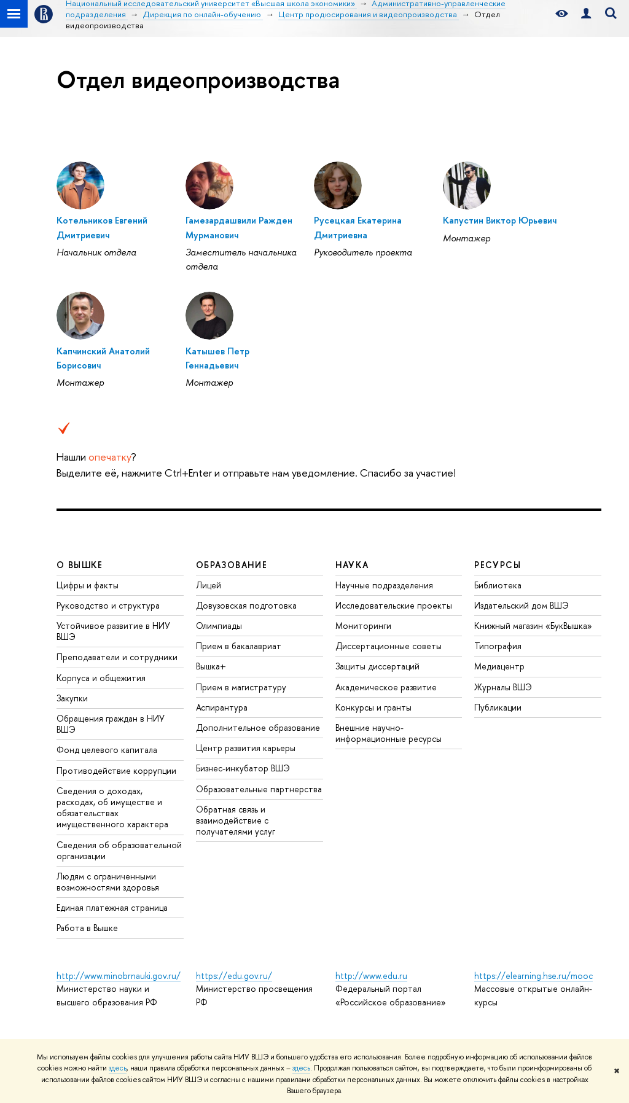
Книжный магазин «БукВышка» (533, 625)
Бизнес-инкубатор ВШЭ (243, 768)
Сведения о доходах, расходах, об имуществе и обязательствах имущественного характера (112, 807)
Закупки (72, 698)
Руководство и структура (108, 605)
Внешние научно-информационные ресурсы (388, 733)
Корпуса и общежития (101, 678)
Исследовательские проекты (393, 605)
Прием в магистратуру (241, 687)
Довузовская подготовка (246, 605)
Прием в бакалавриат (238, 646)
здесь (118, 1068)
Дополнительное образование (258, 727)
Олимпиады (219, 625)
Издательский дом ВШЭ (521, 605)
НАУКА (352, 565)
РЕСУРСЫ (497, 565)
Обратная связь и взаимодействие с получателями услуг (235, 820)
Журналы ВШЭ (503, 687)
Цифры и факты (88, 585)
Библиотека (498, 585)
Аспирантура (222, 707)
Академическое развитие (386, 687)
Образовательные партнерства (259, 789)
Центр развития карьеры (245, 748)
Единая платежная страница (112, 907)
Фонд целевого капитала (107, 749)
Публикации (498, 707)
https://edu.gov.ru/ (234, 975)
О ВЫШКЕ (80, 565)
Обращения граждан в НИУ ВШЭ (111, 723)
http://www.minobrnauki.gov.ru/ (119, 975)
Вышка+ (211, 666)
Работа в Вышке (87, 927)
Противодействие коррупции (116, 770)
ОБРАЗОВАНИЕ (231, 565)
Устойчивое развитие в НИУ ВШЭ (113, 631)
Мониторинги (363, 625)
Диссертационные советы (388, 646)
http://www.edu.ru (371, 975)
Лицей (208, 585)
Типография (498, 646)
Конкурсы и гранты (373, 707)
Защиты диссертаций (377, 666)
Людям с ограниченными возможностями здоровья (108, 881)
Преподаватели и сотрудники (117, 657)
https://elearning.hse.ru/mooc (533, 975)
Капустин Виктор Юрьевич (500, 220)
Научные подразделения (384, 585)
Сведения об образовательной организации (119, 850)
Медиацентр (499, 666)
